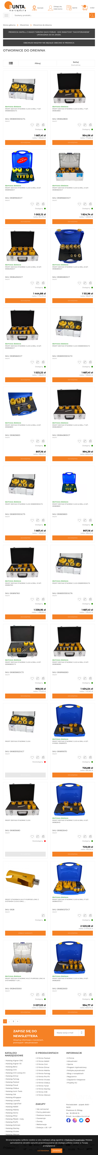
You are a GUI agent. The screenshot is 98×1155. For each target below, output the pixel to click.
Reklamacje (42, 1125)
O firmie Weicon (43, 1095)
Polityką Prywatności (75, 1140)
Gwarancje (41, 1118)
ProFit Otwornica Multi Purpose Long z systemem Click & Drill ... (21, 900)
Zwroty (39, 1122)
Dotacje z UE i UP (44, 1128)
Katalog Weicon (12, 1134)
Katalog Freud (12, 1085)
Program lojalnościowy (77, 1067)
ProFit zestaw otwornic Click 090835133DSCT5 (23, 504)
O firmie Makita (43, 1070)
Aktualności (72, 1061)
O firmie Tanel (43, 1086)
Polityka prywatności (76, 1070)
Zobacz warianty (25, 933)
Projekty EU (72, 1083)
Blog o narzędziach (75, 1074)
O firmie (70, 1058)
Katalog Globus (12, 1088)
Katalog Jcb (11, 1094)
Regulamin (72, 1077)
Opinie (70, 1064)
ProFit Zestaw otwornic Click (17, 820)
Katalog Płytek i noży (15, 1119)
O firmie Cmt (42, 1064)
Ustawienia (43, 1150)
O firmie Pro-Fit (43, 1077)
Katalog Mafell (12, 1107)
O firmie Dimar (43, 1067)
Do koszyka (25, 142)
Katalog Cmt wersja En (16, 1073)
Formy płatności (43, 1112)
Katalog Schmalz (13, 1125)
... (9, 1021)
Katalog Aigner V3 (13, 1064)
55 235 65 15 (74, 1113)
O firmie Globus (43, 1083)
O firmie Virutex (43, 1080)
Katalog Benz (11, 1067)
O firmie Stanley (43, 1089)
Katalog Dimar (12, 1076)
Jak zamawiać (43, 1109)
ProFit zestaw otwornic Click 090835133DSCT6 (70, 583)
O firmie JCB (42, 1092)
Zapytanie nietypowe (76, 1080)
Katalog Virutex (12, 1131)
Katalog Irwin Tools (14, 1091)
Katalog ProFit (12, 1122)
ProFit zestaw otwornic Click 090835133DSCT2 (70, 346)
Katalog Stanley (12, 1128)
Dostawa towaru (44, 1115)
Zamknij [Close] (57, 1150)
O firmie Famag (43, 1074)
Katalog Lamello (13, 1101)
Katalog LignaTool (13, 1104)
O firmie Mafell (43, 1061)
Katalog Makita (12, 1110)
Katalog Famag (12, 1079)
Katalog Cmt (11, 1070)
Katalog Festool (12, 1082)
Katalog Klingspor (13, 1098)
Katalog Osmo (12, 1113)
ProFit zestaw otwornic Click (17, 741)
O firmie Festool (43, 1058)
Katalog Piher (11, 1116)
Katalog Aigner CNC (14, 1061)
